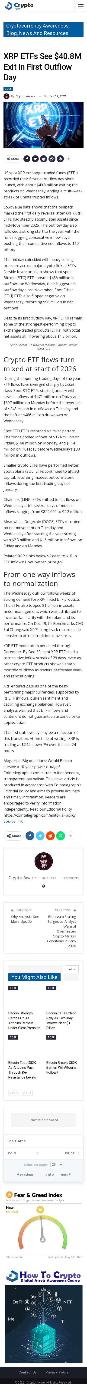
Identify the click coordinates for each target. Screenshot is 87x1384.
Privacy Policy (56, 1372)
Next (27, 1093)
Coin (12, 1153)
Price (33, 1153)
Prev (14, 1093)
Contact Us (28, 1372)
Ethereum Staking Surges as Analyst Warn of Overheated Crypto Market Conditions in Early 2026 (61, 931)
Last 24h (67, 1153)
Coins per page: (43, 1164)
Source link (13, 821)
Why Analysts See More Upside (25, 919)
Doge (8, 88)
